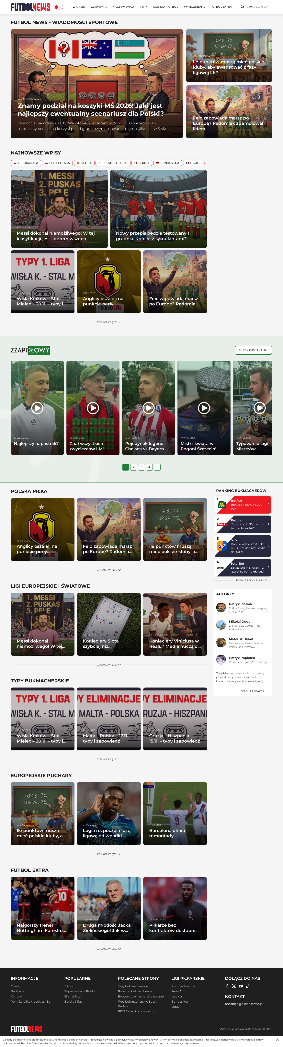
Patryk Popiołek (242, 658)
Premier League (113, 163)
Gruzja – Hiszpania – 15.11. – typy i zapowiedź (174, 738)
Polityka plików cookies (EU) (31, 1001)
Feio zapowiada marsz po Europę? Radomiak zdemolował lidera (228, 123)
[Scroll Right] (203, 163)
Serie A (141, 163)
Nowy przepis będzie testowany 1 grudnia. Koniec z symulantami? (152, 236)
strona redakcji (254, 691)
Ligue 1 (193, 163)
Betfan (236, 501)
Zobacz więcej (109, 322)
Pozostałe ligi (259, 662)
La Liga (84, 163)
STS (234, 540)
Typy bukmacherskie (133, 986)
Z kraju (79, 6)
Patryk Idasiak (240, 604)
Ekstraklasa (26, 163)
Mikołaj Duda (239, 621)
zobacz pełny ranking (253, 580)
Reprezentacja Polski (79, 991)
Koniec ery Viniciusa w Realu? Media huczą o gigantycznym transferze (174, 649)
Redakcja (17, 991)
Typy (143, 6)
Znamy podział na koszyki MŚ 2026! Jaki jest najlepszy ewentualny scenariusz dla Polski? (91, 109)
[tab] (125, 467)
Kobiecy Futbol (165, 6)
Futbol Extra (221, 6)
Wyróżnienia (194, 6)
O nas (15, 986)
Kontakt (16, 996)
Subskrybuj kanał (253, 350)
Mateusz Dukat (241, 639)
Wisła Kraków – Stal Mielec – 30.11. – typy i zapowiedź (40, 304)
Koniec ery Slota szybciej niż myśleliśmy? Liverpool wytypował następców (108, 649)
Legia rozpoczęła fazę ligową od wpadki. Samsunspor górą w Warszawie (106, 838)
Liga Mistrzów (246, 646)
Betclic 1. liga (252, 625)
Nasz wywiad (123, 6)
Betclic (236, 520)
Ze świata (99, 6)
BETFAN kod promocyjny (136, 1011)
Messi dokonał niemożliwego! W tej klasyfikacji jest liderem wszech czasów (56, 239)
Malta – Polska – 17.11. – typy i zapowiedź (107, 738)
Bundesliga (167, 163)
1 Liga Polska (57, 163)
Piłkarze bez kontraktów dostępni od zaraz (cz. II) (172, 931)
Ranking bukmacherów (135, 991)
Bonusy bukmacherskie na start (141, 996)
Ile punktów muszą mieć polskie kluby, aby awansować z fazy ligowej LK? (228, 67)
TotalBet (237, 563)
